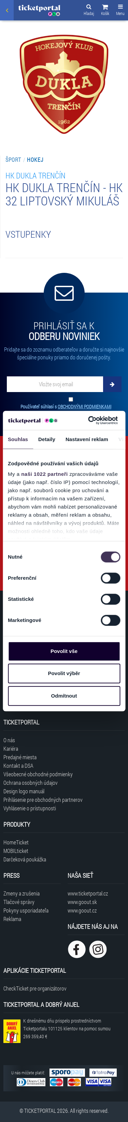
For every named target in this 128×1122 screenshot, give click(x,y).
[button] (105, 11)
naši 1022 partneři (44, 474)
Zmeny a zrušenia (21, 893)
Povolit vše (64, 651)
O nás (9, 740)
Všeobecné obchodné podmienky (38, 774)
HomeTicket (16, 842)
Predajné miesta (20, 757)
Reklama (12, 918)
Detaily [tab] (46, 439)
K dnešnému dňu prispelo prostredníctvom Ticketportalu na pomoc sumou (67, 1028)
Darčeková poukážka (24, 859)
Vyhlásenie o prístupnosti (29, 808)
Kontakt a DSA (18, 765)
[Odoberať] (112, 384)
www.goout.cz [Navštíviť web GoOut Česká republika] (82, 910)
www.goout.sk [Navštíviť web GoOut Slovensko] (82, 901)
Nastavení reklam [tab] (87, 439)
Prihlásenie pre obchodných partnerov (43, 799)
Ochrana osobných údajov (30, 782)
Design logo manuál (23, 791)
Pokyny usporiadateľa (25, 910)
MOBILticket (15, 850)
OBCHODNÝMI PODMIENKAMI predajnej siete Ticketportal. (65, 410)
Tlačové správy (18, 901)
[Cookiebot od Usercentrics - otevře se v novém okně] (89, 420)
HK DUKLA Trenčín (35, 175)
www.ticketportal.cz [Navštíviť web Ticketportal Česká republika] (88, 893)
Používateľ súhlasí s (65, 410)
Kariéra (10, 748)
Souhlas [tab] (18, 439)
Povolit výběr (64, 673)
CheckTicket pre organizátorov (35, 988)
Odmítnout (64, 696)
